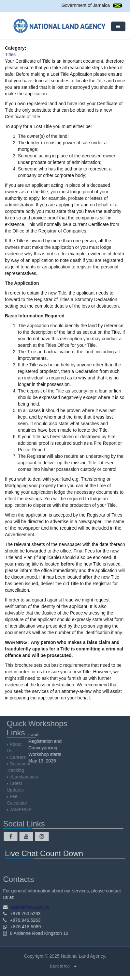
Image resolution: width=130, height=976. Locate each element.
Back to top (60, 966)
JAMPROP (22, 809)
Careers (19, 757)
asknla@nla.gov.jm (29, 907)
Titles (10, 54)
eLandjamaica (25, 776)
